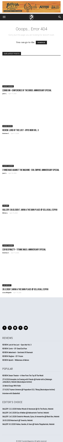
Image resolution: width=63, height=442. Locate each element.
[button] (4, 17)
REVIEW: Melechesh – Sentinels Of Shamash (17, 352)
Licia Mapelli (6, 292)
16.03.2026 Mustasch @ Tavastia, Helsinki (17, 420)
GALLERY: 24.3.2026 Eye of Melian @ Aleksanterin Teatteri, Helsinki (25, 413)
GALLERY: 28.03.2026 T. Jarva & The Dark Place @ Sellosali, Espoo (29, 209)
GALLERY (5, 205)
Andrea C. (5, 133)
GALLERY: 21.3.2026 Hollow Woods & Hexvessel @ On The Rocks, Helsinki (27, 409)
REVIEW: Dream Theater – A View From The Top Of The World (22, 375)
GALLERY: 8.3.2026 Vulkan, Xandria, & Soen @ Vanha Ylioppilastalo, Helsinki (28, 424)
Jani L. (4, 93)
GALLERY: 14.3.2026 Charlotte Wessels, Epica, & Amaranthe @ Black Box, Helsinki (30, 416)
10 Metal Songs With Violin (11, 386)
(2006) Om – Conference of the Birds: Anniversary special (27, 90)
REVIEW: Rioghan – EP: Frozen (12, 356)
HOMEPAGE (41, 42)
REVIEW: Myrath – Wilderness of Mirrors (15, 360)
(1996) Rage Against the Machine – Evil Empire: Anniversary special (30, 170)
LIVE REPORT (7, 285)
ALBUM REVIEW (7, 126)
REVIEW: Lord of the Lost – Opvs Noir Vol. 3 (20, 130)
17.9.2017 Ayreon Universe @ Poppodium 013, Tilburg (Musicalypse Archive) (28, 389)
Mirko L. (5, 213)
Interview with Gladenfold (11, 393)
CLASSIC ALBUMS (8, 86)
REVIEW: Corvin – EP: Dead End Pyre (14, 348)
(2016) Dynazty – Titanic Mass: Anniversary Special (24, 249)
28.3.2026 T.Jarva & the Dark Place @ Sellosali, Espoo (25, 289)
